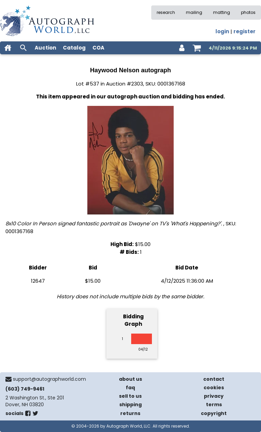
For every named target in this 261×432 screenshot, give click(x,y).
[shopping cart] (196, 48)
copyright (214, 413)
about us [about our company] (130, 379)
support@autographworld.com (49, 379)
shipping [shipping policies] (130, 404)
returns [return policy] (130, 413)
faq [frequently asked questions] (130, 387)
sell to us (130, 396)
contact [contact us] (213, 379)
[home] (7, 48)
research (166, 12)
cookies (214, 387)
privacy (214, 396)
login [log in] (222, 31)
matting (221, 12)
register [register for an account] (244, 31)
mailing (194, 12)
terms (214, 404)
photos (248, 12)
